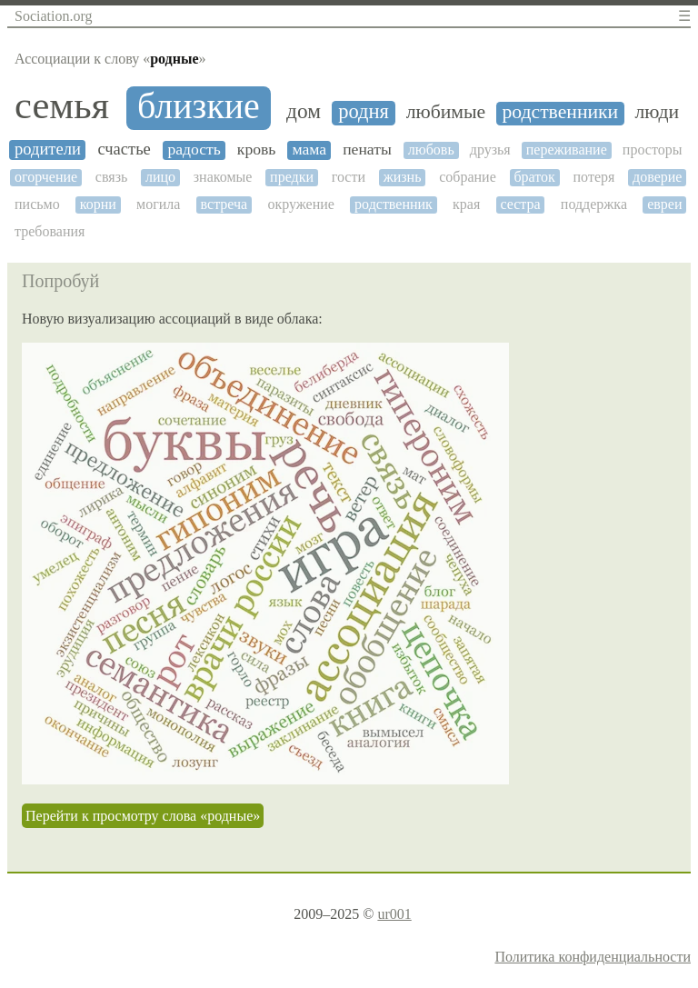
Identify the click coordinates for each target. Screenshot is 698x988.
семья (62, 105)
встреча (224, 204)
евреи (664, 204)
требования (50, 231)
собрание (467, 177)
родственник (393, 204)
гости (348, 177)
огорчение (46, 177)
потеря (594, 177)
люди (657, 112)
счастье (123, 149)
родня (363, 112)
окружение (300, 204)
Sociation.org (53, 16)
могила (158, 204)
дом (303, 111)
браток (534, 177)
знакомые (223, 177)
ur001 (394, 914)
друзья (490, 149)
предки (292, 177)
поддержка (594, 204)
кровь (256, 149)
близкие (198, 106)
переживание (566, 149)
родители (48, 149)
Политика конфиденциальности (592, 956)
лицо (160, 177)
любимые (445, 112)
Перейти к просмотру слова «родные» (142, 815)
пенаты (367, 149)
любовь (431, 149)
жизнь (403, 177)
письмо (37, 204)
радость (193, 149)
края (466, 204)
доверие (657, 177)
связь (111, 177)
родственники (560, 112)
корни (98, 204)
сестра (520, 204)
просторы (653, 149)
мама (309, 149)
